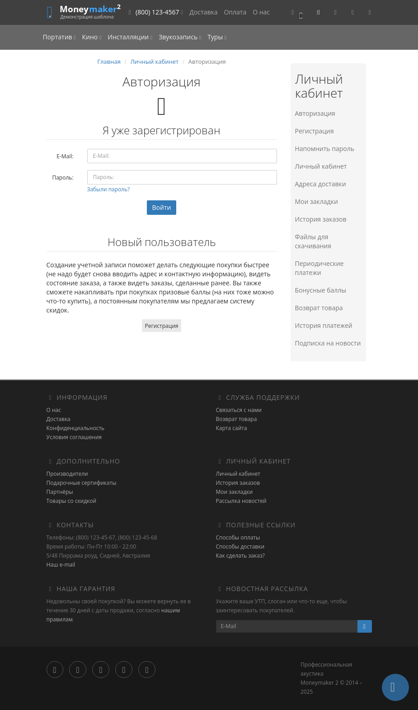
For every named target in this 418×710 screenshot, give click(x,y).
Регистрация (161, 326)
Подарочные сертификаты (82, 483)
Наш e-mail (61, 564)
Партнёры (60, 492)
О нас (261, 12)
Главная (109, 61)
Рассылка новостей (241, 501)
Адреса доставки (320, 184)
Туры (216, 37)
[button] (297, 12)
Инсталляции (130, 37)
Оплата (235, 12)
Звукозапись (180, 37)
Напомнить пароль (324, 148)
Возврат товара (319, 307)
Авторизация (315, 113)
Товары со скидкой (72, 501)
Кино (92, 37)
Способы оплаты (238, 537)
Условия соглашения (74, 437)
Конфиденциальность (76, 428)
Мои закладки (316, 201)
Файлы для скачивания (313, 241)
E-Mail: (64, 156)
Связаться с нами (239, 410)
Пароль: (62, 177)
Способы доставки (240, 546)
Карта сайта (231, 428)
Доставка (203, 12)
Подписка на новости (328, 343)
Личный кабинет (154, 61)
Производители (67, 474)
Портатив (59, 37)
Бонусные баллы (321, 290)
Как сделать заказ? (240, 555)
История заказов (321, 219)
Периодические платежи (319, 268)
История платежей (323, 325)
